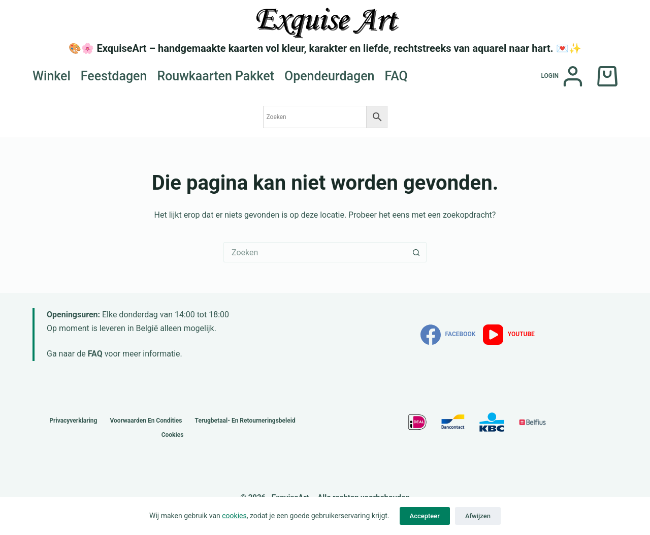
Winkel (51, 76)
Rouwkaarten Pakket (215, 76)
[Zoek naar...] (314, 252)
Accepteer (425, 516)
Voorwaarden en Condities (146, 420)
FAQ (396, 76)
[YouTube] (508, 334)
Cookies (172, 434)
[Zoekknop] (416, 252)
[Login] (562, 76)
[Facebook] (447, 334)
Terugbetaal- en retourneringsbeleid (245, 420)
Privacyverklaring (73, 420)
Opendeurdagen (329, 76)
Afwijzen (478, 516)
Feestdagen (114, 76)
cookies (234, 516)
